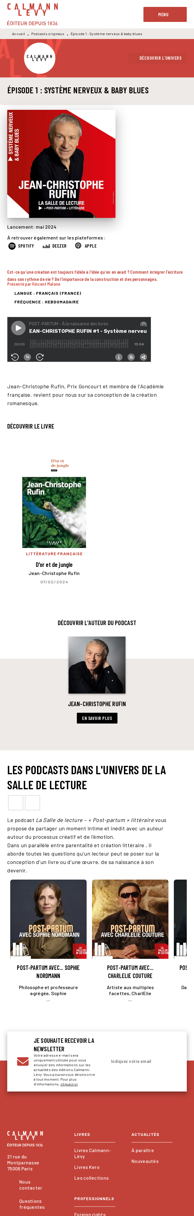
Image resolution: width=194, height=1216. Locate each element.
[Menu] (165, 14)
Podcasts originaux (47, 34)
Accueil (18, 34)
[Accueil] (32, 14)
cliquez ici (69, 1084)
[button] (157, 58)
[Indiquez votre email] (134, 1061)
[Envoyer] (170, 1061)
